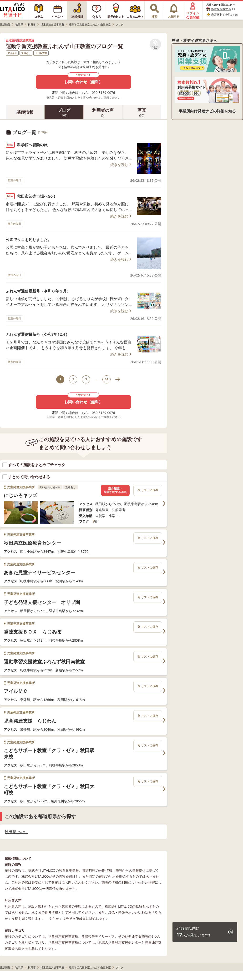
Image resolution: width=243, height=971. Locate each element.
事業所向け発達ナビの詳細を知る (207, 111)
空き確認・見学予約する (115, 490)
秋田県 (16, 831)
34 (106, 379)
